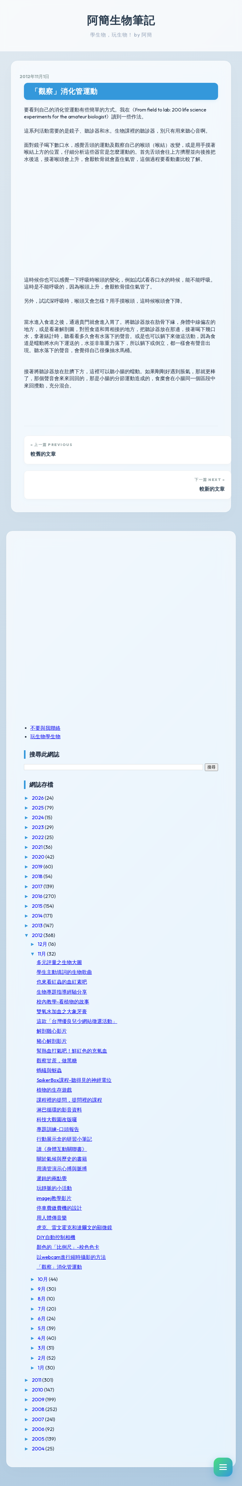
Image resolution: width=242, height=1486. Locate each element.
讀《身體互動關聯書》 (62, 1149)
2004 (38, 1448)
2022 (38, 837)
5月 (42, 1328)
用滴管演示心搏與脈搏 (62, 1168)
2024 (38, 817)
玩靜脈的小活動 (54, 1188)
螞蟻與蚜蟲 (49, 1070)
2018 (37, 876)
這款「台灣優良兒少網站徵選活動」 (77, 1021)
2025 (38, 807)
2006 (38, 1429)
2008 (38, 1409)
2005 (38, 1439)
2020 (38, 857)
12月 (43, 944)
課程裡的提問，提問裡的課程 (69, 1100)
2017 (37, 886)
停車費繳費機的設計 (59, 1208)
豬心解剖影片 (52, 1041)
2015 (37, 906)
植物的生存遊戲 (54, 1090)
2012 (37, 935)
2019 (37, 866)
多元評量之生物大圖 (59, 962)
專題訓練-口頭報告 (58, 1129)
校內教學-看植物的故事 (63, 1001)
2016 (37, 896)
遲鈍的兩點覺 (52, 1178)
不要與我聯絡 (45, 728)
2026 (38, 798)
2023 (38, 827)
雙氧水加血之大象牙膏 (62, 1011)
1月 (41, 1367)
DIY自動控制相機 (56, 1237)
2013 (37, 925)
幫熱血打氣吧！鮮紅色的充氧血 (72, 1051)
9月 (42, 1289)
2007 (38, 1419)
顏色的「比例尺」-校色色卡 (68, 1247)
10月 (43, 1279)
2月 (42, 1358)
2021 (37, 847)
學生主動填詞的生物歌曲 (64, 972)
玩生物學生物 (45, 736)
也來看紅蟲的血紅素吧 (62, 982)
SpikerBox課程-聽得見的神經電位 (74, 1080)
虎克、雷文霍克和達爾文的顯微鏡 (74, 1227)
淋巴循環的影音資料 (59, 1109)
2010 (38, 1389)
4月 (42, 1338)
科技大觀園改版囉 (57, 1119)
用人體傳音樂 (52, 1218)
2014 (37, 915)
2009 (38, 1399)
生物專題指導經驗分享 (62, 992)
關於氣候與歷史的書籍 (62, 1159)
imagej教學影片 (54, 1198)
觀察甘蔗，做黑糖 (57, 1060)
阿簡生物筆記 (121, 20)
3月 (42, 1348)
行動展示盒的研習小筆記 (64, 1139)
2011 (37, 1380)
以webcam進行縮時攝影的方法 (71, 1257)
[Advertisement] (63, 583)
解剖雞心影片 (52, 1031)
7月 (42, 1309)
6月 (42, 1318)
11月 (42, 954)
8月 (42, 1298)
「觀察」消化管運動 (64, 91)
